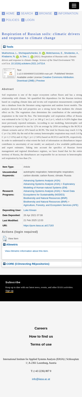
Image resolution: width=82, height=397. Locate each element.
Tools (8, 46)
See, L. (26, 56)
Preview (40, 80)
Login (29, 19)
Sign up (9, 290)
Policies (12, 19)
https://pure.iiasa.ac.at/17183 (38, 225)
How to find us (41, 336)
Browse (45, 13)
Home (10, 13)
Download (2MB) (25, 80)
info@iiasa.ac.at (41, 379)
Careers (40, 328)
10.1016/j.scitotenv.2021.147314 (28, 63)
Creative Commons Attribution (58, 77)
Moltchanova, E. (54, 53)
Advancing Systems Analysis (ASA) (41, 180)
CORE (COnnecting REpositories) (26, 263)
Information (68, 13)
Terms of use (41, 344)
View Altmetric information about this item (26, 251)
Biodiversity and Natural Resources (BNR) (45, 198)
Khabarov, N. (8, 56)
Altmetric (10, 244)
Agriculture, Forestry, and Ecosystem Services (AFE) (50, 205)
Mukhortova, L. (9, 53)
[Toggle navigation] (74, 5)
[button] (5, 238)
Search (27, 13)
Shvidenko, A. (71, 53)
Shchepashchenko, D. (30, 53)
